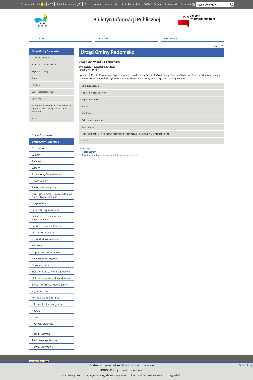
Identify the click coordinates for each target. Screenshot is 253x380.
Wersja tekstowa (93, 4)
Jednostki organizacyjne (45, 210)
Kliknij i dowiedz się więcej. (138, 365)
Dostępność (88, 127)
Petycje (36, 310)
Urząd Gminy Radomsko (45, 51)
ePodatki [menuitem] (36, 85)
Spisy (35, 317)
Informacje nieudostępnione (48, 304)
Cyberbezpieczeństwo (92, 120)
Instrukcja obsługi (131, 4)
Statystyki (188, 4)
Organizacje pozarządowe (46, 252)
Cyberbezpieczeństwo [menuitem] (42, 91)
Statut (85, 106)
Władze (36, 168)
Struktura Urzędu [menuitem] (40, 57)
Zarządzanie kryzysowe (45, 258)
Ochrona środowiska (43, 232)
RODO (147, 4)
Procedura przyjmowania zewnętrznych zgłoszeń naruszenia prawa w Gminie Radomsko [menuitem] (51, 108)
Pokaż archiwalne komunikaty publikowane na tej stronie (109, 155)
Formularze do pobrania (45, 297)
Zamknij (245, 365)
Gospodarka (39, 203)
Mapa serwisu (111, 4)
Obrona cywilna (40, 265)
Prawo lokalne (40, 181)
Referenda (38, 161)
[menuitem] (61, 38)
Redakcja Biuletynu (42, 323)
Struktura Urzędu (90, 85)
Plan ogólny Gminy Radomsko (48, 174)
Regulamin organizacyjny (94, 92)
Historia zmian (88, 151)
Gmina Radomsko (42, 135)
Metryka (85, 148)
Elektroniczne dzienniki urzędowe (51, 271)
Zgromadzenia (40, 291)
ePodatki (86, 113)
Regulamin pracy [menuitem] (40, 71)
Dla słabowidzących (33, 4)
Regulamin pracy (90, 99)
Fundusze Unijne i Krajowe (47, 226)
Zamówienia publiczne (44, 340)
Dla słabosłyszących (68, 4)
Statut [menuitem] (35, 78)
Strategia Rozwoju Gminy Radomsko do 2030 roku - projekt (52, 195)
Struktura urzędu (41, 334)
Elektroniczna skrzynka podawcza (51, 278)
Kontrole (37, 245)
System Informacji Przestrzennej (50, 284)
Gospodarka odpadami (45, 239)
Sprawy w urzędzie (42, 347)
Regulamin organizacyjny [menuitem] (44, 64)
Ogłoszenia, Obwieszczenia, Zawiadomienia (47, 218)
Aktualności (38, 148)
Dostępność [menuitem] (37, 98)
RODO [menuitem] (34, 118)
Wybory (36, 155)
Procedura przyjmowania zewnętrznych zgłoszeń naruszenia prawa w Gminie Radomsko (125, 133)
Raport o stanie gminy (44, 187)
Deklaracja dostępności (165, 4)
